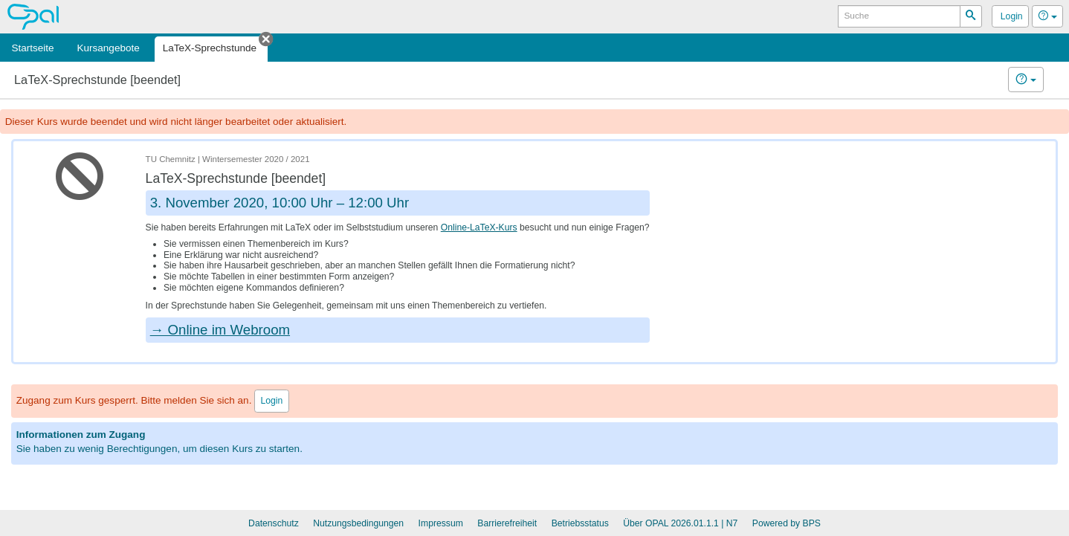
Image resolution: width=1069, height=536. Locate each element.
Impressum (441, 523)
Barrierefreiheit (507, 523)
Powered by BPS (786, 523)
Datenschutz (273, 523)
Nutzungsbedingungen (358, 523)
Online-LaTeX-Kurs (479, 227)
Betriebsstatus (580, 523)
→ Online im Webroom (220, 330)
